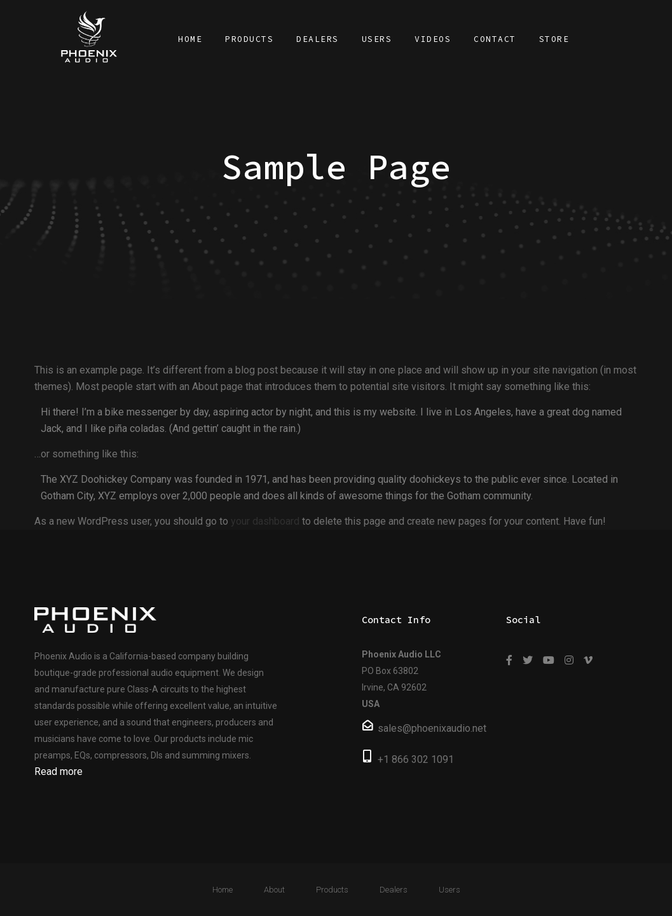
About (274, 889)
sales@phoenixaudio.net (432, 728)
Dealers (394, 889)
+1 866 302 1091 (416, 759)
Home (222, 889)
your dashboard (265, 521)
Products (332, 889)
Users (449, 889)
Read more (58, 771)
